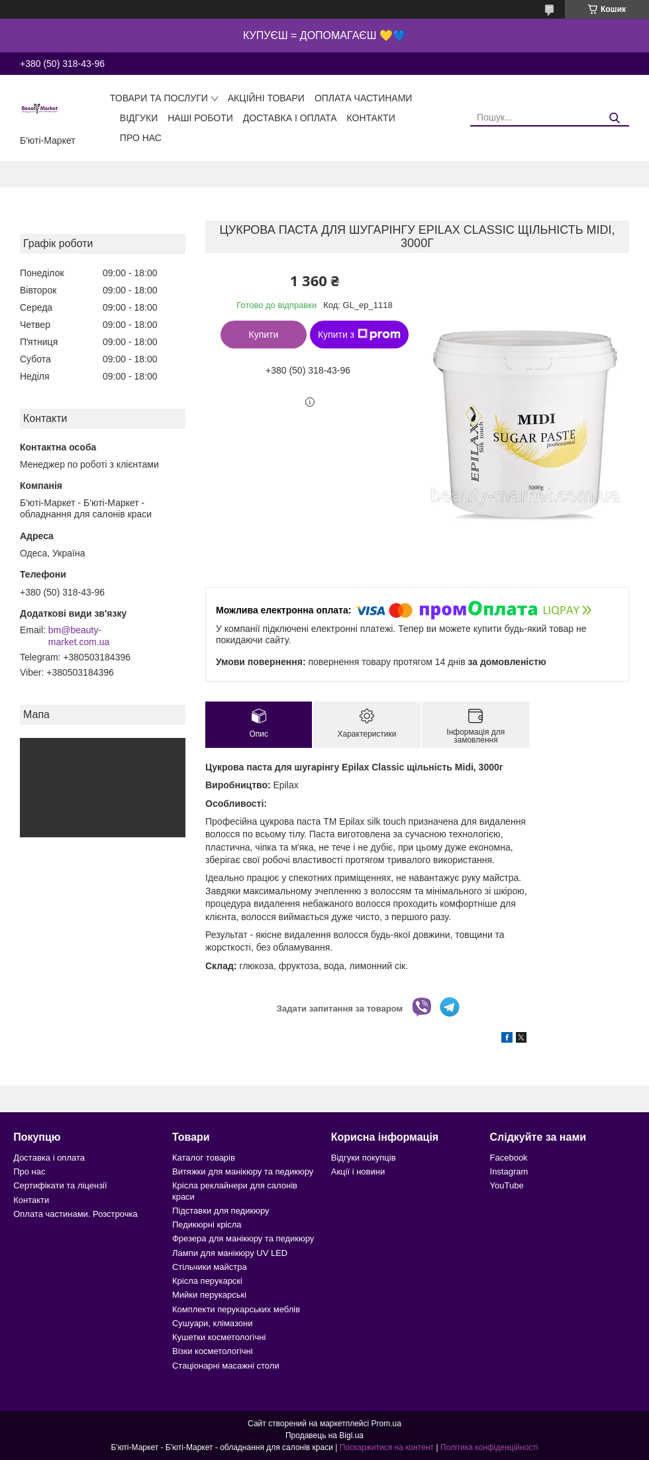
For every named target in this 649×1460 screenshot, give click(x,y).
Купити (264, 334)
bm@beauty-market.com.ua (79, 636)
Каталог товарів (203, 1158)
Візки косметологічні (212, 1351)
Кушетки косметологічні (219, 1337)
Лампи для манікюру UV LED (229, 1253)
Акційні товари (266, 98)
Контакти (371, 118)
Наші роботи (200, 118)
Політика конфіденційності (489, 1447)
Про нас (141, 137)
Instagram (509, 1171)
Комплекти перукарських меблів (236, 1309)
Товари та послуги (159, 98)
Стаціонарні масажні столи (225, 1366)
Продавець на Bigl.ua (324, 1435)
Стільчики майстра (209, 1267)
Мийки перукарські (209, 1295)
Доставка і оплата (290, 118)
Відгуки (139, 118)
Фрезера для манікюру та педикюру (243, 1238)
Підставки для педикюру (221, 1211)
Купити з (359, 334)
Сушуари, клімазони (212, 1323)
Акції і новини (358, 1171)
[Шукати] (614, 118)
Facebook (509, 1158)
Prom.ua (386, 1423)
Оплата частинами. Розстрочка (75, 1214)
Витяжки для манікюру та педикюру (242, 1171)
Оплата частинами (364, 98)
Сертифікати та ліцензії (60, 1185)
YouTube (507, 1185)
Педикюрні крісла (207, 1224)
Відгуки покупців (363, 1158)
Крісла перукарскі (207, 1281)
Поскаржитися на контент (387, 1447)
